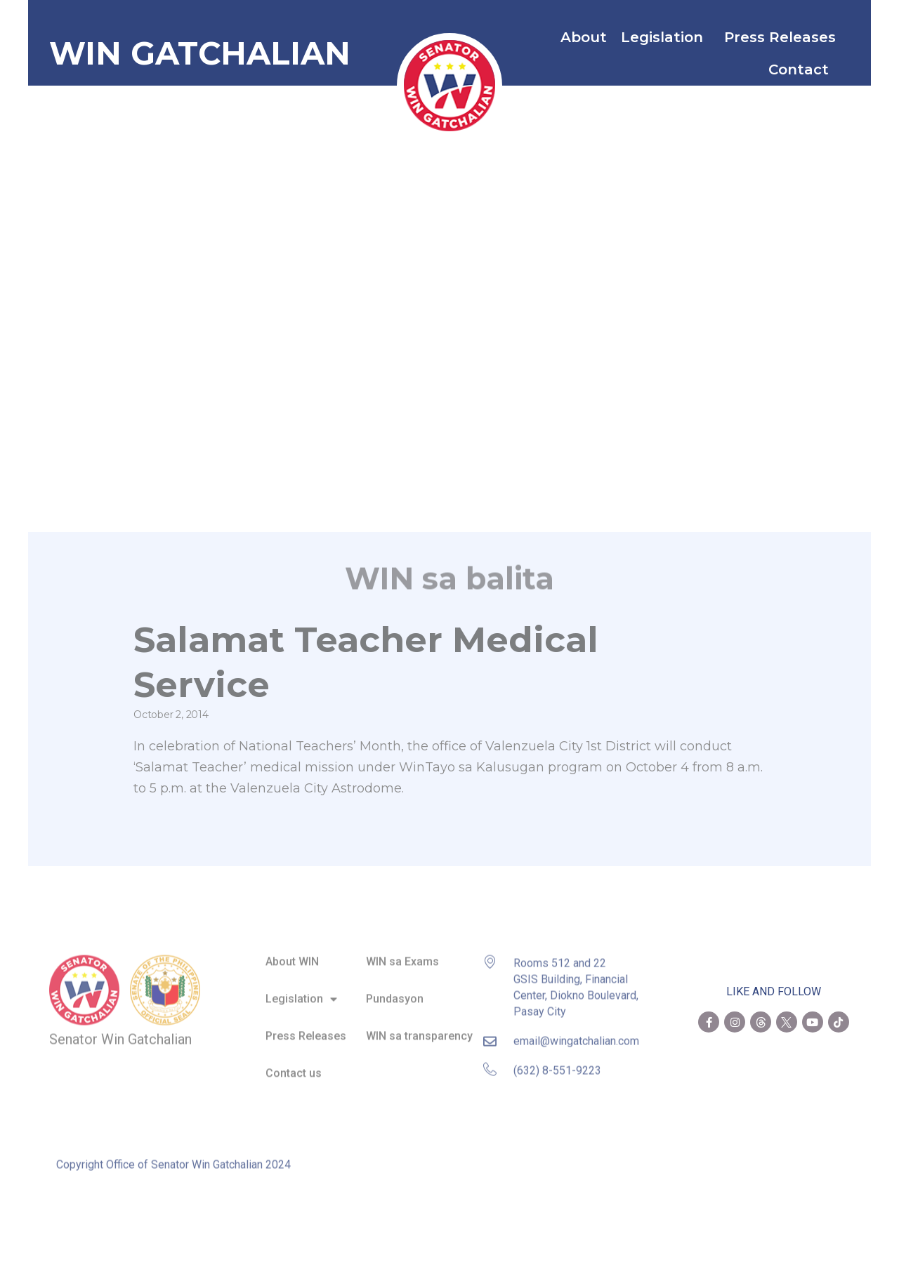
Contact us (293, 1066)
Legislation (665, 37)
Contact (802, 69)
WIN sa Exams (402, 955)
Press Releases (780, 37)
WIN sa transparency (419, 1029)
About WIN (292, 955)
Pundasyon (395, 992)
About (583, 37)
